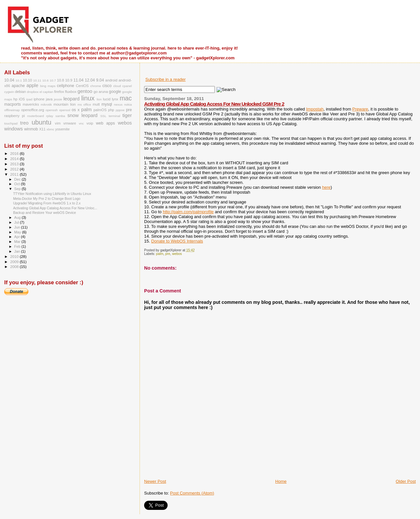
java (49, 99)
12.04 (90, 80)
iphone (39, 99)
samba (60, 116)
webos (177, 254)
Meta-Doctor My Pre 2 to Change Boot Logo (46, 198)
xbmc (50, 129)
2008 (15, 266)
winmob (31, 129)
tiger (127, 115)
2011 (15, 174)
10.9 (68, 80)
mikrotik (46, 104)
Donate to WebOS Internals (177, 241)
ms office (84, 104)
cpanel (127, 86)
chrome (95, 86)
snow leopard (83, 115)
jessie (58, 99)
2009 (15, 262)
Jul (17, 222)
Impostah (314, 109)
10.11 (37, 80)
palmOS (100, 110)
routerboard (35, 116)
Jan (17, 251)
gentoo (85, 91)
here (326, 187)
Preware (360, 109)
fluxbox (70, 92)
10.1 (19, 80)
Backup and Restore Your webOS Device (44, 213)
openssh (52, 110)
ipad (29, 99)
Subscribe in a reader (165, 79)
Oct (17, 184)
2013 (15, 164)
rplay (49, 116)
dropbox (32, 92)
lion (99, 99)
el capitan (46, 92)
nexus (118, 104)
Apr (17, 237)
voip (89, 123)
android (111, 80)
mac (126, 98)
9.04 (100, 80)
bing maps (47, 86)
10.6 (45, 80)
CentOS (82, 86)
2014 (15, 158)
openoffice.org (32, 110)
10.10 (27, 80)
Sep (18, 189)
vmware (69, 123)
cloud (117, 86)
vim (57, 123)
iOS (22, 99)
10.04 (9, 80)
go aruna (101, 92)
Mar (18, 242)
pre (167, 254)
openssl (64, 110)
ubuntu (41, 122)
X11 (42, 129)
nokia (128, 104)
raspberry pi (14, 116)
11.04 (78, 80)
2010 (15, 256)
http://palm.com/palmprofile (188, 211)
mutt (96, 104)
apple (32, 85)
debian (20, 92)
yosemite (62, 129)
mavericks (30, 104)
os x (76, 110)
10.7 (53, 80)
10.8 (60, 80)
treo (24, 123)
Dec (18, 179)
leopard (72, 98)
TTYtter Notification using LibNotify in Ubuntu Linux (52, 194)
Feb (18, 246)
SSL (103, 116)
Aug (18, 217)
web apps (105, 123)
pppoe (120, 110)
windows (13, 128)
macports (12, 104)
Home (281, 481)
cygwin (9, 92)
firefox (59, 92)
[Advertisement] (220, 464)
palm (160, 254)
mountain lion (64, 104)
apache (18, 85)
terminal (114, 116)
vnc (81, 123)
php (111, 110)
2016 (15, 153)
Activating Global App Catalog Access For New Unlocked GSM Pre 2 (214, 104)
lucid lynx (110, 99)
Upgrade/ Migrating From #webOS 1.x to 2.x (47, 203)
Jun (17, 227)
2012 (15, 169)
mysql (106, 104)
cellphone (65, 85)
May (18, 232)
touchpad (11, 123)
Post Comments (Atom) (192, 493)
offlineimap (12, 110)
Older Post (406, 481)
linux (88, 98)
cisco (107, 85)
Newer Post (155, 481)
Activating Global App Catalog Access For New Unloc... (55, 208)
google (115, 91)
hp (15, 99)
